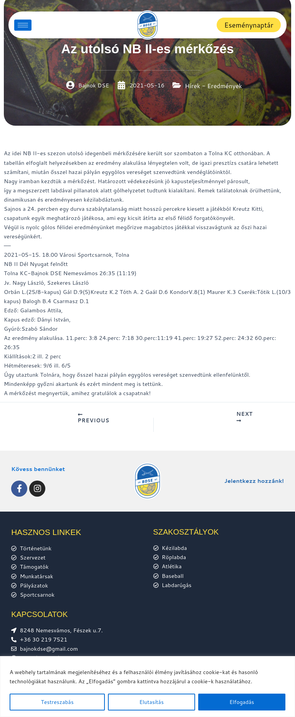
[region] (147, 686)
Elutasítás (151, 702)
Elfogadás (241, 702)
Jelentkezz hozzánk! (254, 481)
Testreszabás (57, 702)
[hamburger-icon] (22, 25)
